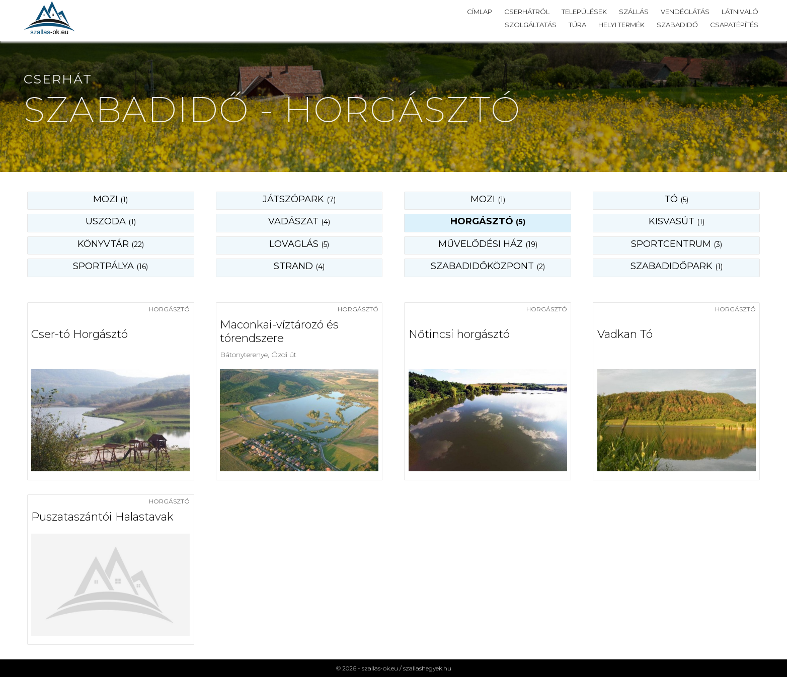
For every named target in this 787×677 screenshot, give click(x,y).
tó (676, 199)
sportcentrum (676, 243)
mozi (487, 199)
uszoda (111, 221)
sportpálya (110, 266)
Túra (577, 25)
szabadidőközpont (488, 266)
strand (299, 266)
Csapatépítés (734, 25)
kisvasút (676, 221)
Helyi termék (621, 25)
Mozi (110, 199)
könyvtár (110, 243)
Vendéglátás (685, 12)
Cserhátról (526, 12)
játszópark (299, 199)
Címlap (479, 12)
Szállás (634, 12)
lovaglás (299, 243)
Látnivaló (740, 12)
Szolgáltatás (531, 25)
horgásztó (487, 221)
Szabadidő (677, 25)
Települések (584, 12)
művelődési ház (487, 243)
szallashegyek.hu (427, 668)
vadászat (299, 221)
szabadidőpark (677, 266)
